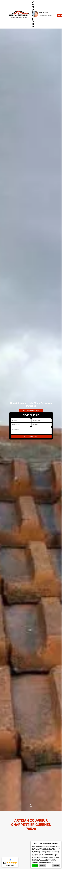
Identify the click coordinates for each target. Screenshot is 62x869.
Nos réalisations (31, 410)
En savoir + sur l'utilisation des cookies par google (45, 857)
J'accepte (35, 865)
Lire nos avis (10, 865)
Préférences (56, 865)
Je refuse (42, 865)
